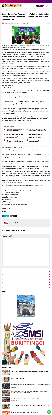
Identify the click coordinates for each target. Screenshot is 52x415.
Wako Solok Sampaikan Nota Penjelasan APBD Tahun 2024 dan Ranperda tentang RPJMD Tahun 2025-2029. (14, 136)
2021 (26, 285)
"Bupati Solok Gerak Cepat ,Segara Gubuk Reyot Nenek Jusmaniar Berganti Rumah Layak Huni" (15, 141)
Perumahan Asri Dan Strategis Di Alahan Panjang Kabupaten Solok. (25, 398)
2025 (26, 274)
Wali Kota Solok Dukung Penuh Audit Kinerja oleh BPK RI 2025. (36, 141)
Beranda (3, 10)
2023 (26, 280)
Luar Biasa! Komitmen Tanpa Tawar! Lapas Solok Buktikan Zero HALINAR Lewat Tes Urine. (30, 405)
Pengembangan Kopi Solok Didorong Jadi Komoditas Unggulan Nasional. (15, 130)
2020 (26, 288)
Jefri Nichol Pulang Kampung (17, 378)
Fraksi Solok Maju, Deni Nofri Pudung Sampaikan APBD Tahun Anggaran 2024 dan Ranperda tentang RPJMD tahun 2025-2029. (37, 131)
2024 (26, 277)
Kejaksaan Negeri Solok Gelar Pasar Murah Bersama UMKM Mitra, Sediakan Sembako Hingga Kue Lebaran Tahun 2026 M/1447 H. (29, 392)
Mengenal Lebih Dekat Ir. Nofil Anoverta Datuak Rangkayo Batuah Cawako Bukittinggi (29, 371)
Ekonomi (7, 10)
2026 (26, 272)
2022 (26, 282)
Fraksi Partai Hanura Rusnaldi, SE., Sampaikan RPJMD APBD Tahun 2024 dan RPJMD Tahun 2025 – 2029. (38, 136)
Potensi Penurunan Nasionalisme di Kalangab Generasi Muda (24, 412)
